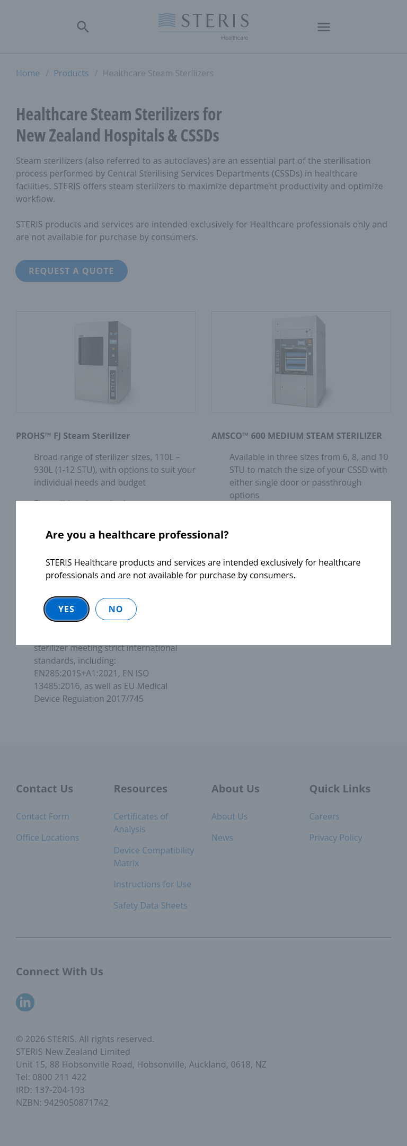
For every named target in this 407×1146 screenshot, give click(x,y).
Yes (66, 609)
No (116, 609)
